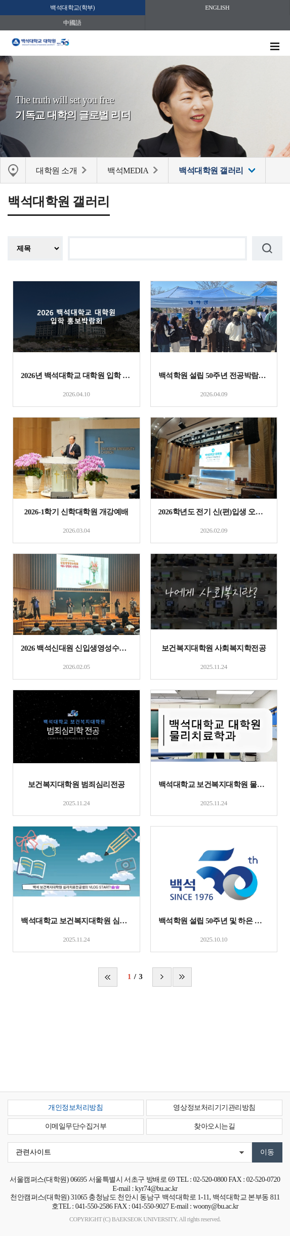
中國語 (72, 22)
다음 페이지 (162, 977)
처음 (107, 977)
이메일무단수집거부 (76, 1126)
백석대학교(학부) (72, 7)
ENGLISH (217, 7)
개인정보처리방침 (75, 1107)
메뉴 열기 (274, 46)
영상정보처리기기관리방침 (214, 1107)
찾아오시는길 (214, 1126)
